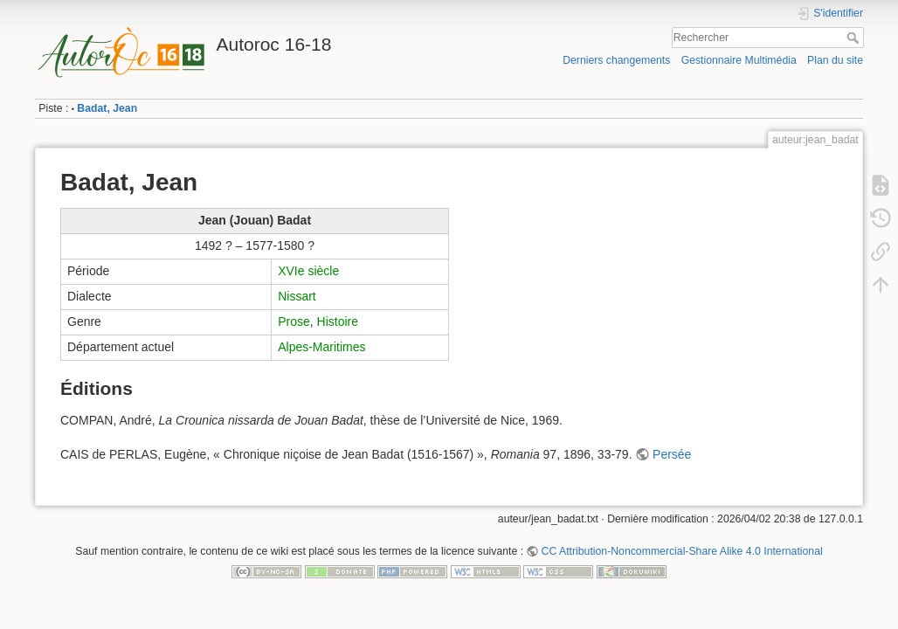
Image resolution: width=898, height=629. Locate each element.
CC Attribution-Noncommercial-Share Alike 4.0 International (682, 551)
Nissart (297, 296)
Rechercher (854, 37)
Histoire (337, 321)
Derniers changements (616, 60)
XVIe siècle (308, 271)
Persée (672, 454)
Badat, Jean (107, 108)
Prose (294, 321)
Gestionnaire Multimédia (739, 60)
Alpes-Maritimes (321, 347)
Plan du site (835, 60)
